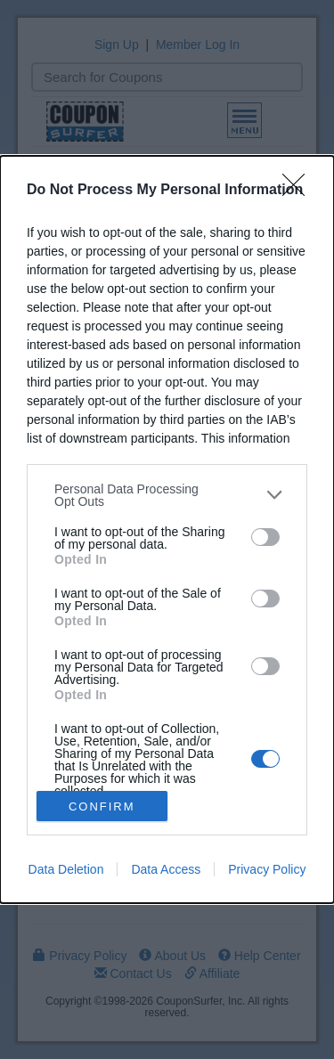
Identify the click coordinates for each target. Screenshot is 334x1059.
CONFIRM (102, 806)
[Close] (299, 191)
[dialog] (167, 530)
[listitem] (167, 495)
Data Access (165, 869)
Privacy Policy (266, 869)
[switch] (265, 537)
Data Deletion (66, 869)
